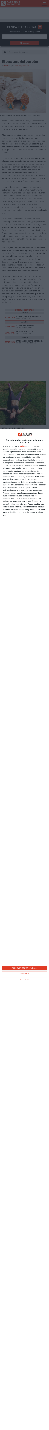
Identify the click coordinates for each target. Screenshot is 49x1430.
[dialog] (24, 929)
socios (22, 446)
